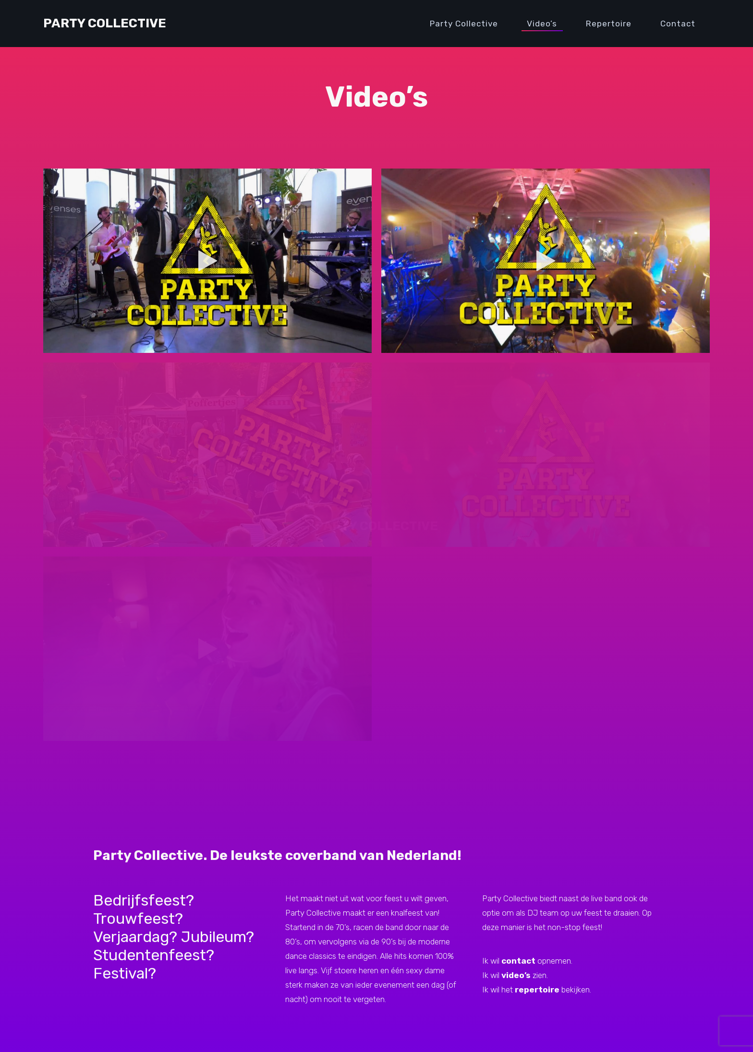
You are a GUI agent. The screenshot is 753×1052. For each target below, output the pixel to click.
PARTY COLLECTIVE (376, 526)
